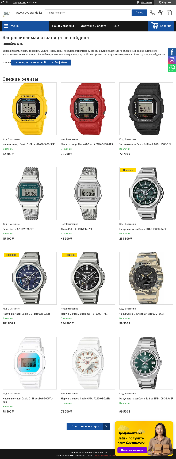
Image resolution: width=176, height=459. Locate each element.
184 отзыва (146, 2)
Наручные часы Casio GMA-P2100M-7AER (85, 398)
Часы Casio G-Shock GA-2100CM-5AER (141, 313)
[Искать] (139, 12)
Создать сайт (19, 2)
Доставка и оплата (93, 26)
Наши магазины (63, 26)
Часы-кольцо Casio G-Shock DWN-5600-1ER (145, 144)
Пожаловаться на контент (107, 455)
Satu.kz (103, 452)
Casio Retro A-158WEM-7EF (77, 229)
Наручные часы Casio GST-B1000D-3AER (143, 229)
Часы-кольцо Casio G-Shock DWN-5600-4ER (87, 144)
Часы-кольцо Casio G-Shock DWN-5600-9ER (29, 144)
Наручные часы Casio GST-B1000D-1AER (84, 313)
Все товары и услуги (85, 426)
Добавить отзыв (160, 12)
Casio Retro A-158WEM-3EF (18, 229)
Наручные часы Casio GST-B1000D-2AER (26, 313)
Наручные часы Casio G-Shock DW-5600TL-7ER (28, 400)
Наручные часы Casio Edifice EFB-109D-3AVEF (146, 398)
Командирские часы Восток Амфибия (41, 62)
